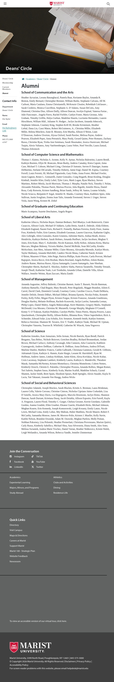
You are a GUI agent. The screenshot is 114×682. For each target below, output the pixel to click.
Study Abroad (16, 492)
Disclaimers (70, 661)
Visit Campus (16, 530)
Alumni (5, 93)
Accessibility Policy (19, 664)
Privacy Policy (84, 661)
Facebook (19, 461)
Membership (7, 83)
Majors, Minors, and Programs (24, 487)
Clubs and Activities (63, 482)
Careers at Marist (18, 540)
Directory (14, 524)
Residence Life (60, 492)
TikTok (39, 456)
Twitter (39, 466)
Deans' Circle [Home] (42, 79)
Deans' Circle (7, 78)
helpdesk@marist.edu (77, 668)
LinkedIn (18, 466)
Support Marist (17, 545)
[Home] (23, 79)
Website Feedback (19, 556)
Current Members (6, 88)
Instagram (19, 456)
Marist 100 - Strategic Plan (22, 550)
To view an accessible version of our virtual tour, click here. (38, 621)
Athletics (57, 477)
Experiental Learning (20, 482)
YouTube (40, 461)
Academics (15, 477)
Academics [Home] (30, 79)
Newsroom (15, 561)
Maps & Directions (18, 535)
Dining (56, 487)
